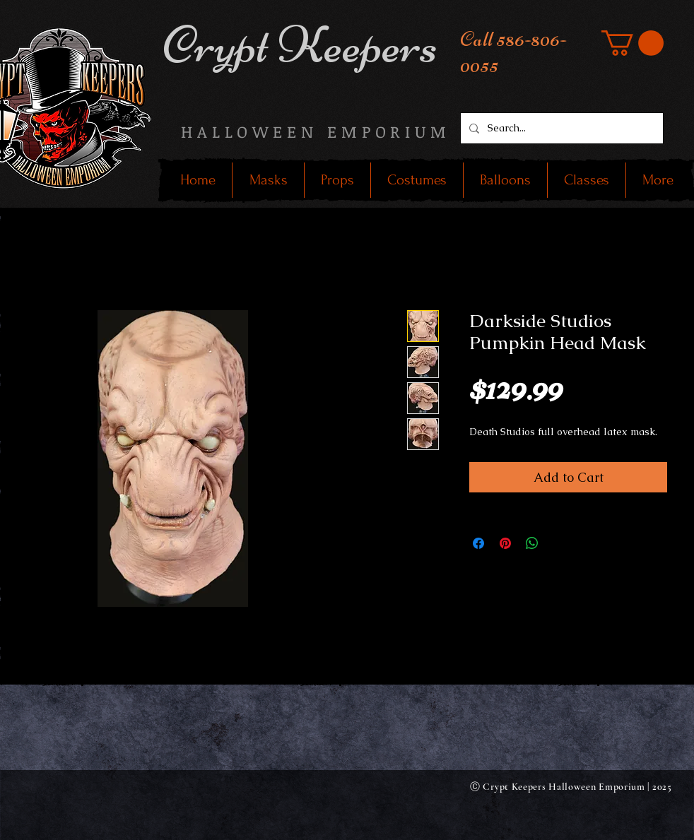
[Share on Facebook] (478, 543)
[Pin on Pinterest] (505, 543)
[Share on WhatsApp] (532, 543)
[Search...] (560, 128)
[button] (632, 43)
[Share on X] (559, 543)
